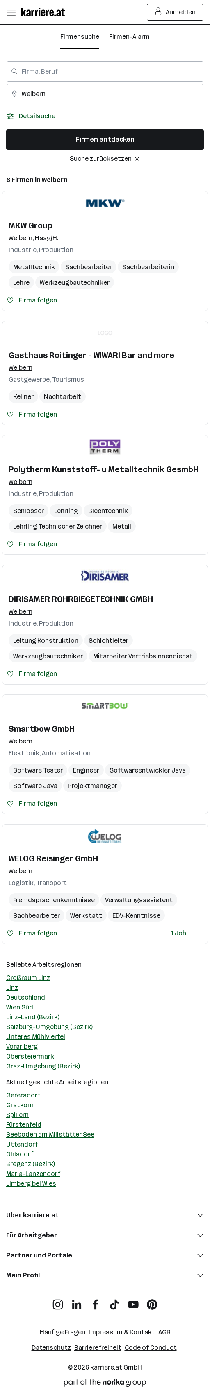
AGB (164, 1332)
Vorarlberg (22, 1046)
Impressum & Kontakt (122, 1332)
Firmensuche (79, 37)
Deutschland (25, 997)
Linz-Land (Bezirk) (32, 1017)
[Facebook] (95, 1301)
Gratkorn (20, 1105)
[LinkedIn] (76, 1301)
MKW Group (30, 225)
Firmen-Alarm (129, 37)
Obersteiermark (30, 1056)
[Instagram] (58, 1301)
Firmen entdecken (105, 139)
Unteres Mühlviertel (35, 1037)
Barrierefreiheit (97, 1348)
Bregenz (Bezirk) (30, 1164)
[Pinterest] (152, 1301)
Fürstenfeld (23, 1125)
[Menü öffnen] (11, 12)
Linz (12, 987)
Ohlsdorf (19, 1154)
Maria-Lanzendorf (33, 1174)
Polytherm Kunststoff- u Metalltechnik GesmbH (104, 469)
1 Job (178, 933)
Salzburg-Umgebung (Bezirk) (49, 1027)
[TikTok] (114, 1301)
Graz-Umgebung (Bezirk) (43, 1066)
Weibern (55, 180)
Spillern (17, 1115)
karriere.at (106, 1367)
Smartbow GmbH (42, 729)
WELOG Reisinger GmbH (53, 858)
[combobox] (105, 71)
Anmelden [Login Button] (175, 12)
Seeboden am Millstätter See (50, 1134)
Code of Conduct (151, 1348)
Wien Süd (19, 1007)
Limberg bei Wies (31, 1183)
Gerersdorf (23, 1095)
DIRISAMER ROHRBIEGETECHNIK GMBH (81, 599)
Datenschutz (51, 1348)
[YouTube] (133, 1301)
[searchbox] (105, 71)
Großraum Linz (28, 978)
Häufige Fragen (62, 1332)
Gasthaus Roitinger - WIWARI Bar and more (91, 355)
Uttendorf (22, 1144)
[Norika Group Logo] (105, 1384)
